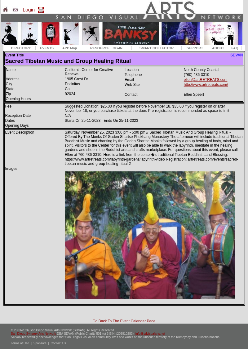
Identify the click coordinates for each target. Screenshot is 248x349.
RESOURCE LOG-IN (106, 48)
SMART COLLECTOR (157, 48)
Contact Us (58, 343)
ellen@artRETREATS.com (206, 79)
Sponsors (39, 343)
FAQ (234, 48)
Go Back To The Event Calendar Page (123, 321)
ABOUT (218, 48)
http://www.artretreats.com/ (206, 84)
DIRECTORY (21, 48)
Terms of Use (20, 343)
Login (29, 9)
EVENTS (47, 48)
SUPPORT (195, 48)
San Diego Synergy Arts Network (34, 333)
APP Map (69, 48)
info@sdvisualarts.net (150, 333)
